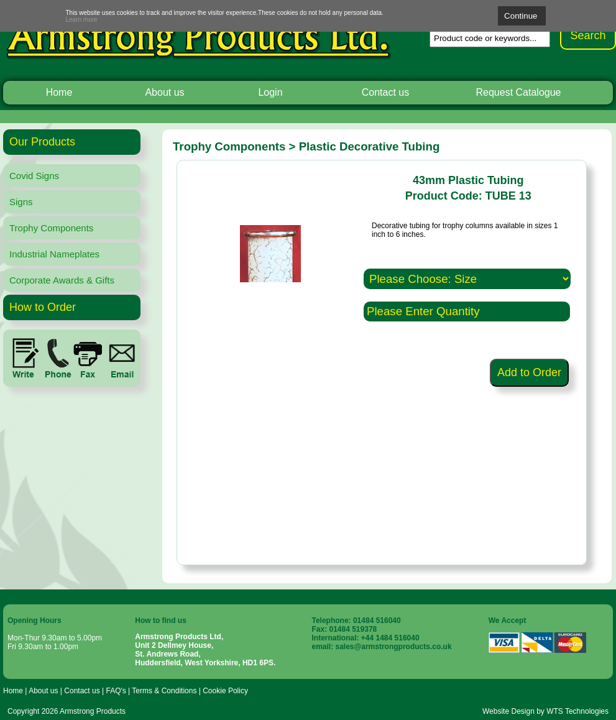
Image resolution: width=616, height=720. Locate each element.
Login (270, 92)
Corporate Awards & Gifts (61, 280)
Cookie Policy (225, 690)
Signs (21, 201)
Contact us (385, 92)
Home (59, 92)
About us (164, 92)
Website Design (508, 711)
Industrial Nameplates (54, 254)
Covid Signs (34, 175)
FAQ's (116, 690)
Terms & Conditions (164, 690)
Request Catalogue (518, 92)
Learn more (82, 19)
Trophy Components (51, 228)
